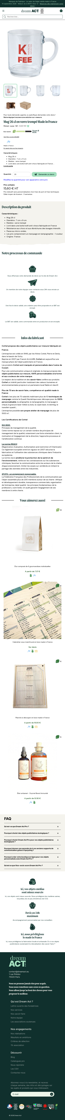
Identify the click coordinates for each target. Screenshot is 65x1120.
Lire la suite (8, 166)
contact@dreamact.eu (19, 971)
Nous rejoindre (17, 1065)
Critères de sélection (20, 1041)
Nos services (16, 1010)
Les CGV (15, 1069)
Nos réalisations (18, 1033)
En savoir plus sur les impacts (13, 148)
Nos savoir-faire (18, 1014)
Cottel (12, 126)
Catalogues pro (18, 1061)
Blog (13, 1057)
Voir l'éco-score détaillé (11, 137)
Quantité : (8, 174)
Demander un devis (44, 174)
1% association (17, 1045)
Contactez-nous (18, 1072)
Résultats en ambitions (21, 1037)
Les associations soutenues (23, 1021)
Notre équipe (16, 1018)
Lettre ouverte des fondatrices (24, 1006)
